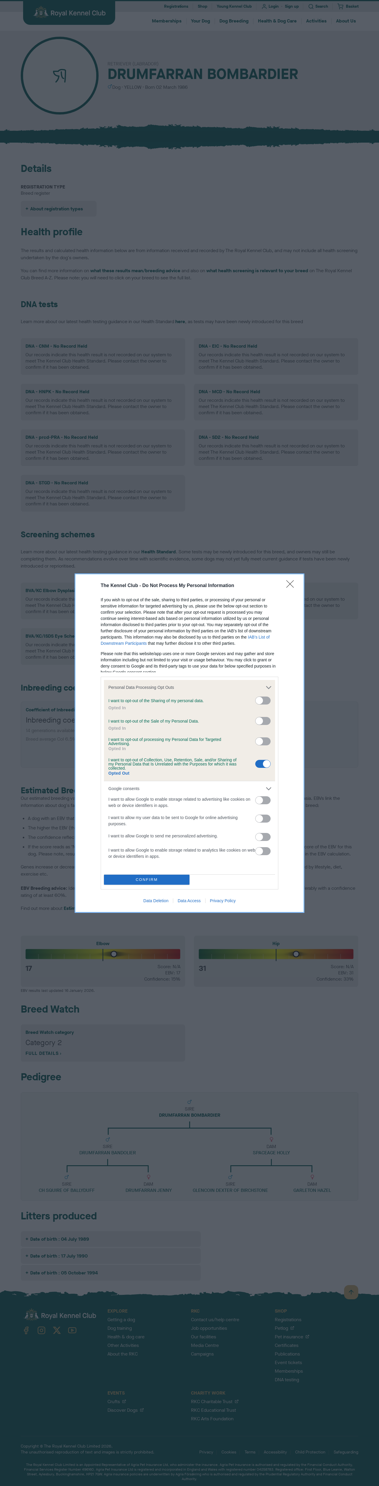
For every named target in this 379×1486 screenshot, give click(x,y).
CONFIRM (147, 879)
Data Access (189, 900)
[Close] (292, 586)
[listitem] (189, 687)
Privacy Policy (223, 900)
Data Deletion (155, 900)
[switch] (263, 701)
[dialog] (189, 743)
